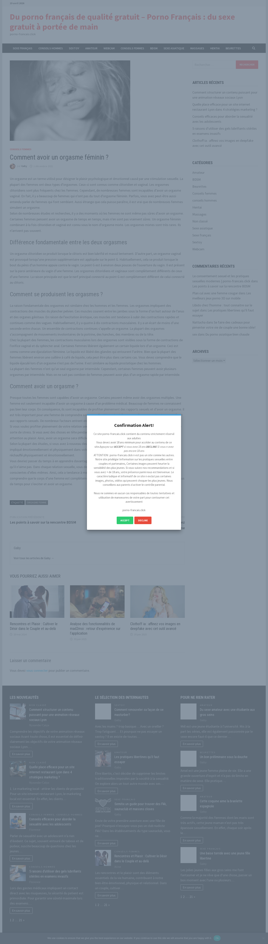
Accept (124, 520)
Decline (143, 520)
